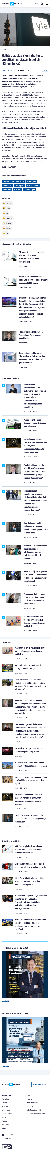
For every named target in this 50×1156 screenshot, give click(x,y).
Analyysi (5, 1106)
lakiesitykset (19, 186)
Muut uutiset (7, 1113)
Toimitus (30, 1106)
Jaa (45, 70)
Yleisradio (17, 190)
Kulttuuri (5, 1117)
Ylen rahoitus (7, 186)
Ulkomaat (6, 1110)
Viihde (4, 1128)
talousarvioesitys (33, 186)
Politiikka (5, 70)
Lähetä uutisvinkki (33, 1110)
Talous (12, 70)
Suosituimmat (32, 1102)
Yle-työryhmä (31, 182)
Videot (4, 1121)
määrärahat (7, 190)
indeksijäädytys (29, 190)
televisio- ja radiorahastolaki (13, 182)
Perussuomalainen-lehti (36, 1113)
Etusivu (29, 1099)
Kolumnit (5, 1124)
